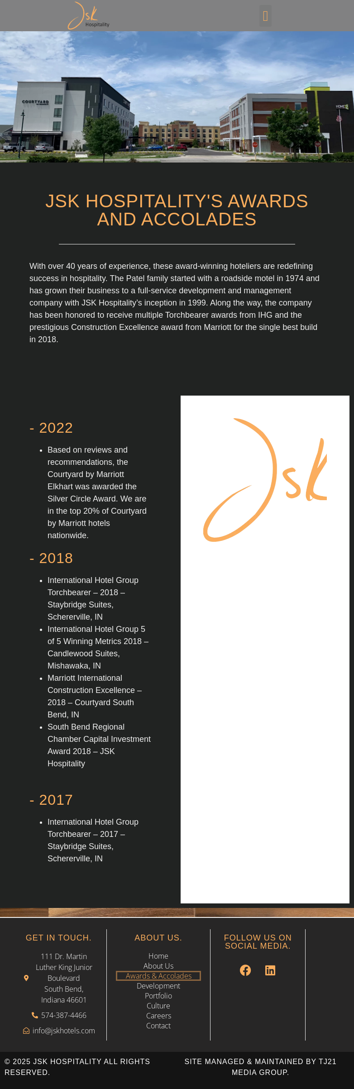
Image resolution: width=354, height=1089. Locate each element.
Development (158, 986)
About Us (158, 966)
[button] (265, 16)
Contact (158, 1026)
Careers (158, 1016)
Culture (158, 1006)
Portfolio (158, 996)
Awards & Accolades (158, 976)
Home (158, 956)
